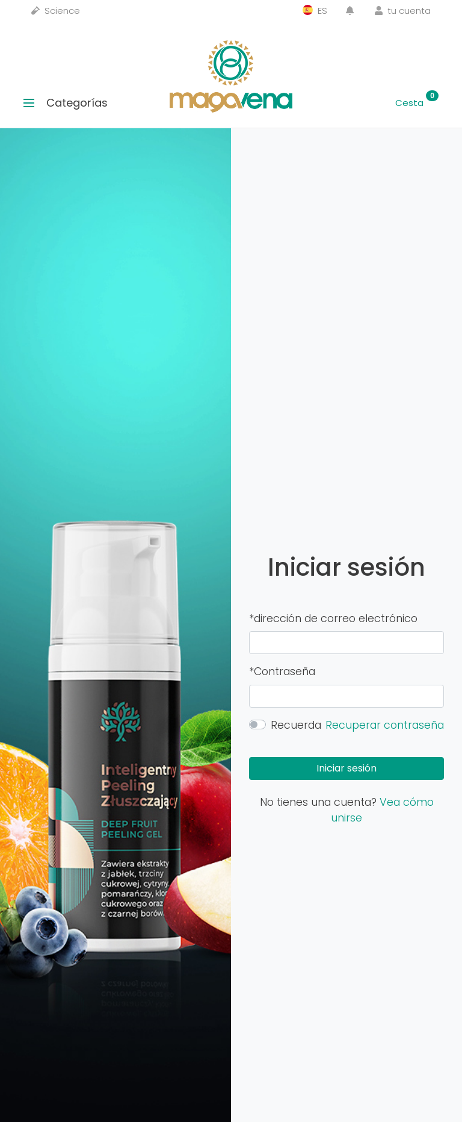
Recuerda (296, 725)
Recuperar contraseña (384, 725)
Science (55, 10)
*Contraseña (282, 671)
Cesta (417, 102)
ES (315, 10)
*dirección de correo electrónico (333, 618)
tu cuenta (403, 10)
